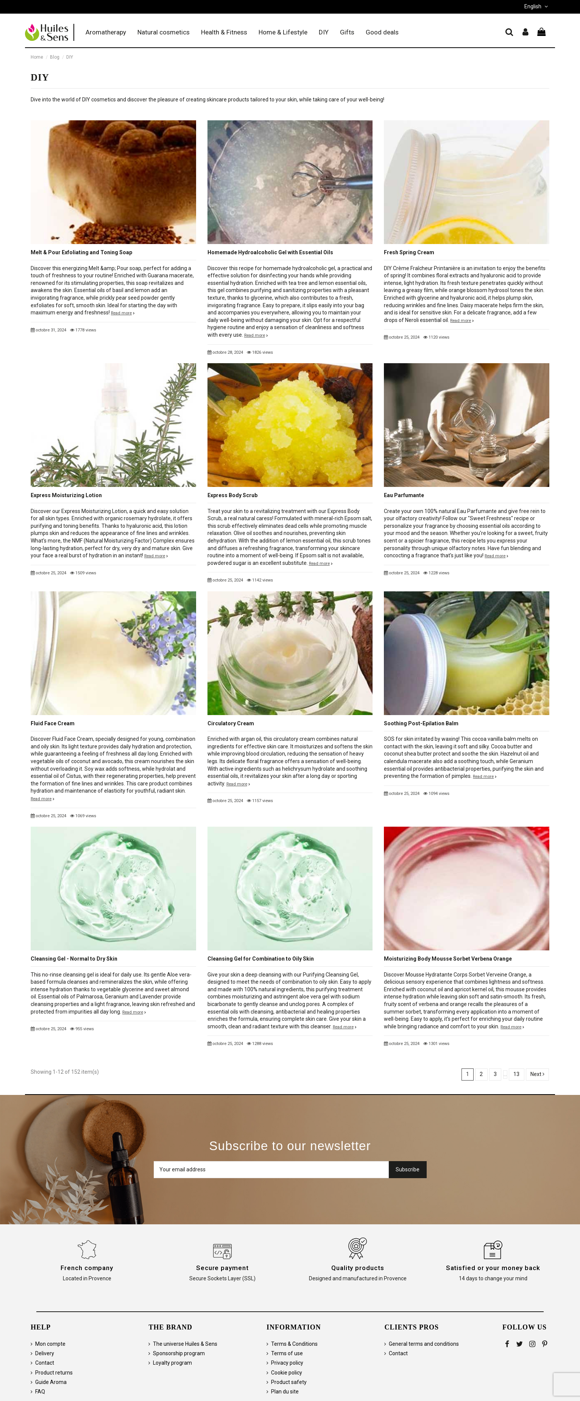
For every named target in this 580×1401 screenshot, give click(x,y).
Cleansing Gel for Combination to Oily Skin (260, 959)
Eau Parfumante (404, 495)
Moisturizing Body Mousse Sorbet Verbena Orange (448, 959)
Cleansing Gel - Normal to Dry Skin (74, 959)
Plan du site (285, 1392)
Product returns (54, 1373)
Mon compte (50, 1344)
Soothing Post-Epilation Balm (421, 723)
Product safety (289, 1382)
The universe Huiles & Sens (185, 1344)
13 (516, 1074)
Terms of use (287, 1353)
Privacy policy (287, 1363)
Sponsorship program (179, 1353)
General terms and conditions (424, 1344)
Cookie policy (286, 1373)
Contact (44, 1363)
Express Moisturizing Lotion (66, 495)
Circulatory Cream (230, 723)
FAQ (40, 1392)
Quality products (357, 1268)
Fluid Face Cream (53, 723)
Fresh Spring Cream (409, 252)
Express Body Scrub (232, 495)
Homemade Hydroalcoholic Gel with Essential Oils (270, 252)
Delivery (44, 1353)
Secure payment (222, 1268)
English (536, 6)
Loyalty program (172, 1363)
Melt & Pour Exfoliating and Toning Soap (81, 252)
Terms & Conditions (294, 1344)
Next (537, 1074)
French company (87, 1268)
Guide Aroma (51, 1382)
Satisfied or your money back (493, 1268)
